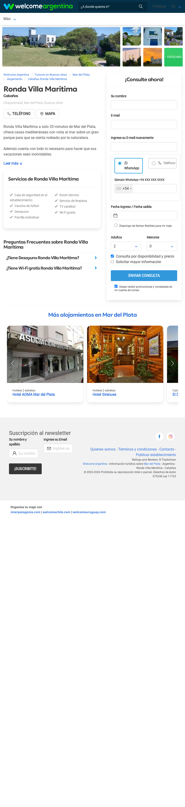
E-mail (115, 116)
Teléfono (168, 164)
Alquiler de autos (83, 19)
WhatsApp (131, 169)
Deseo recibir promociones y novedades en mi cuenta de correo (143, 289)
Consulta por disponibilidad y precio (142, 257)
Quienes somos (102, 450)
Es (174, 6)
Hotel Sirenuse (104, 395)
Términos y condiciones (137, 450)
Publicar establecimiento (156, 456)
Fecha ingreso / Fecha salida (131, 208)
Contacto (166, 450)
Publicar (159, 6)
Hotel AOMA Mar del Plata (33, 395)
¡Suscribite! (25, 470)
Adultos (116, 238)
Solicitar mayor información (136, 263)
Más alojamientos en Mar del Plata (92, 315)
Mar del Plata (14, 19)
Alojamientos (44, 19)
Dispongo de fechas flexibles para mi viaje (143, 226)
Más (105, 19)
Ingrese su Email (55, 440)
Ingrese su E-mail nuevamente (132, 139)
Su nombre (118, 97)
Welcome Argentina (95, 464)
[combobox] (124, 189)
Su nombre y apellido (18, 443)
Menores (153, 238)
